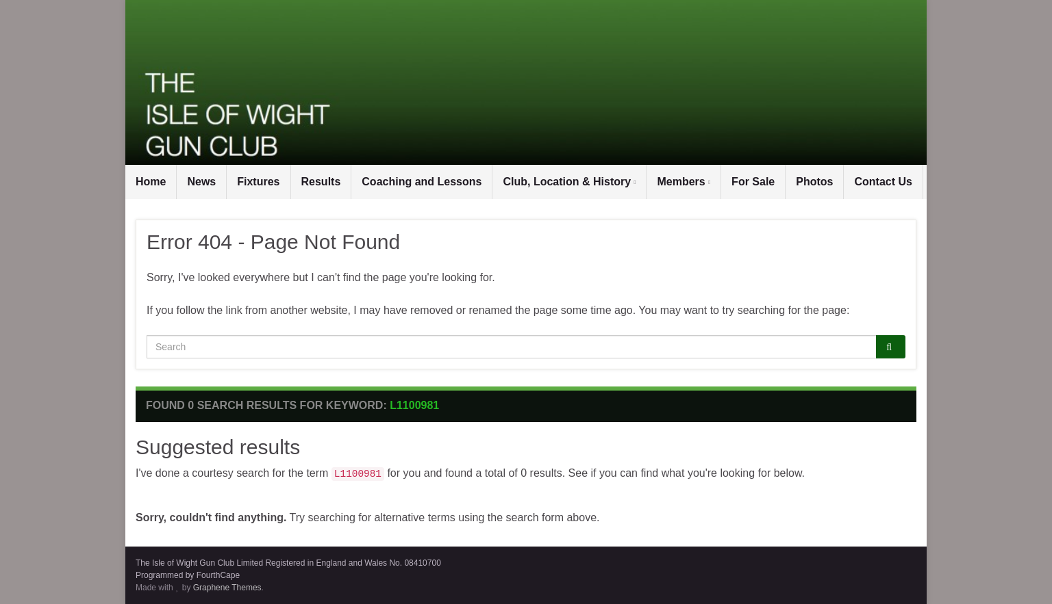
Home (151, 181)
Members (683, 181)
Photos (814, 181)
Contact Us (883, 181)
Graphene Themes (227, 587)
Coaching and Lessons (421, 181)
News (201, 181)
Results (321, 181)
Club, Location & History (569, 181)
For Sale (753, 181)
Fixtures (258, 181)
